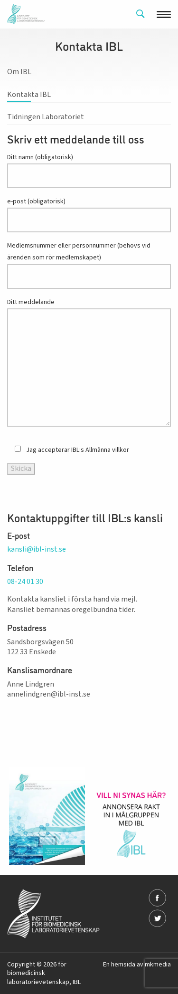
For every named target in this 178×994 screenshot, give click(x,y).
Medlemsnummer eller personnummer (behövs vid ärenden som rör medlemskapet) (89, 264)
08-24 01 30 (25, 581)
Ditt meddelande (89, 362)
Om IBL (19, 72)
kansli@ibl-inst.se (36, 549)
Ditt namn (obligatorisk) (89, 170)
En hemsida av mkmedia (137, 964)
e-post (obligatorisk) (89, 214)
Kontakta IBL (29, 94)
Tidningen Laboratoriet (45, 117)
